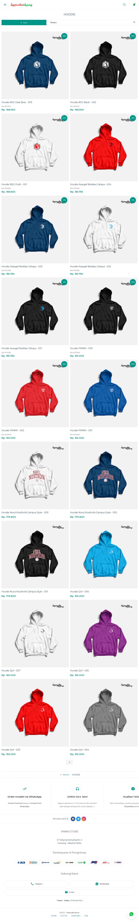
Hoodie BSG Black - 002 (83, 102)
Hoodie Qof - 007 (11, 670)
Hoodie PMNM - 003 (81, 348)
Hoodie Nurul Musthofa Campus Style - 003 (25, 512)
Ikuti (24, 23)
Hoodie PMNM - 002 (13, 430)
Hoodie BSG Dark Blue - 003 (17, 102)
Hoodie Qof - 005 (79, 670)
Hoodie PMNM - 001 (81, 430)
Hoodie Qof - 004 (79, 749)
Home (66, 775)
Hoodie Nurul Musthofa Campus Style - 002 (93, 512)
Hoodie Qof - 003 (11, 749)
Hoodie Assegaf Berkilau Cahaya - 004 (90, 184)
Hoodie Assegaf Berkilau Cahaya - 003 (22, 266)
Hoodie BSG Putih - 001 (14, 184)
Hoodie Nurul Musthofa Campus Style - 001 (25, 591)
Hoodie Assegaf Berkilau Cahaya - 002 (90, 266)
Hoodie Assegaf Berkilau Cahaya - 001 (22, 348)
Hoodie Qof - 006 (79, 591)
